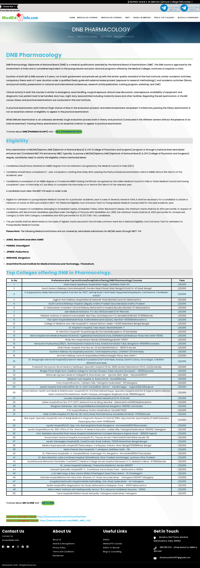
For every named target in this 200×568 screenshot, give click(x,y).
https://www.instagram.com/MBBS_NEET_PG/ (65, 520)
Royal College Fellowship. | (182, 1)
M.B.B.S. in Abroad (142, 17)
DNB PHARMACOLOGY (124, 36)
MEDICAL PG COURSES (87, 36)
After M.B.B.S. (106, 36)
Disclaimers (58, 555)
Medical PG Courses (112, 17)
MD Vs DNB (48, 502)
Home (72, 17)
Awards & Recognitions (64, 543)
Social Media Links (10, 540)
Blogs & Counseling (189, 17)
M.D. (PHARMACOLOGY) (69, 131)
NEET (128, 17)
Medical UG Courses (88, 17)
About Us (57, 539)
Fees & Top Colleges (165, 17)
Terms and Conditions (63, 551)
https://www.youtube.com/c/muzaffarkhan (61, 516)
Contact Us (7, 536)
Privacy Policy (59, 547)
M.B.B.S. (106, 539)
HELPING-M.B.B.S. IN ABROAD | (150, 1)
